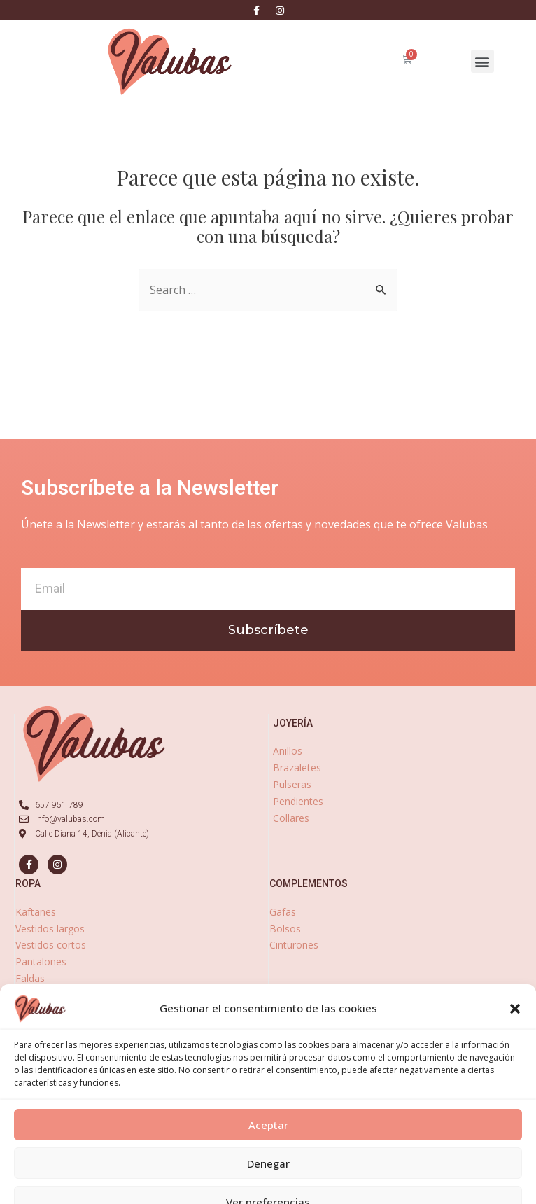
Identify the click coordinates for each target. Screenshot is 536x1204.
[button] (482, 61)
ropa (28, 883)
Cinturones (293, 944)
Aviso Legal (149, 1194)
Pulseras (292, 784)
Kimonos (35, 1011)
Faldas (30, 978)
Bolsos (285, 928)
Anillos (287, 750)
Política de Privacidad (223, 1194)
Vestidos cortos (50, 944)
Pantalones (40, 961)
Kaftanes (35, 911)
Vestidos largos (50, 928)
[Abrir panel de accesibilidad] (29, 1174)
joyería (293, 723)
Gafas (282, 911)
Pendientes (298, 801)
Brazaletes (297, 767)
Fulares (31, 1028)
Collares (291, 818)
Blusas (30, 995)
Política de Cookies (310, 1194)
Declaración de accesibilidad (415, 1194)
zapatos (290, 990)
